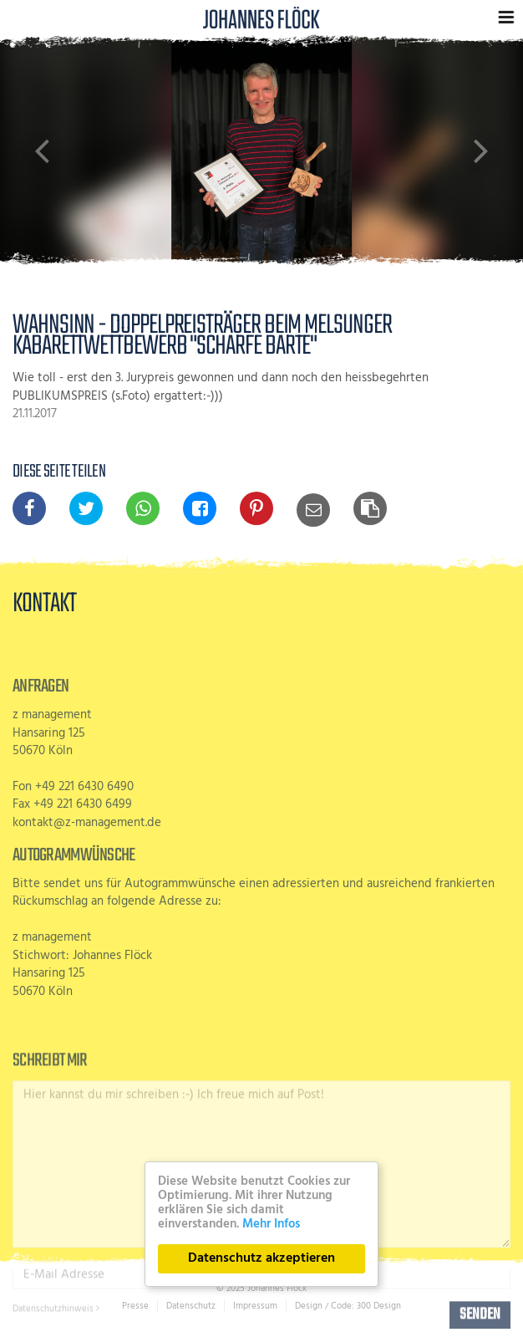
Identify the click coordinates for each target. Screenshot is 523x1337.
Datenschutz (191, 1306)
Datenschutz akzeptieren (261, 1258)
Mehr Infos (271, 1224)
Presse (135, 1306)
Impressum (255, 1306)
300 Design (379, 1306)
